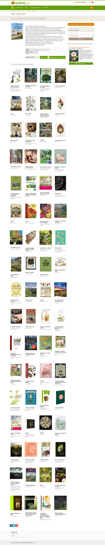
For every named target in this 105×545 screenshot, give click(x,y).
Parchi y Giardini (19, 7)
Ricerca (81, 39)
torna (13, 13)
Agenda (26, 7)
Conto (12, 537)
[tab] (22, 64)
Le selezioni (90, 2)
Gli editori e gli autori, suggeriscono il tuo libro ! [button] (80, 24)
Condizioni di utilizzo (14, 533)
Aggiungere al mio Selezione (57, 57)
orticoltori (45, 7)
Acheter (44, 57)
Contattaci (13, 535)
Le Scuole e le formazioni (35, 7)
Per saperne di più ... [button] (80, 63)
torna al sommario (21, 13)
